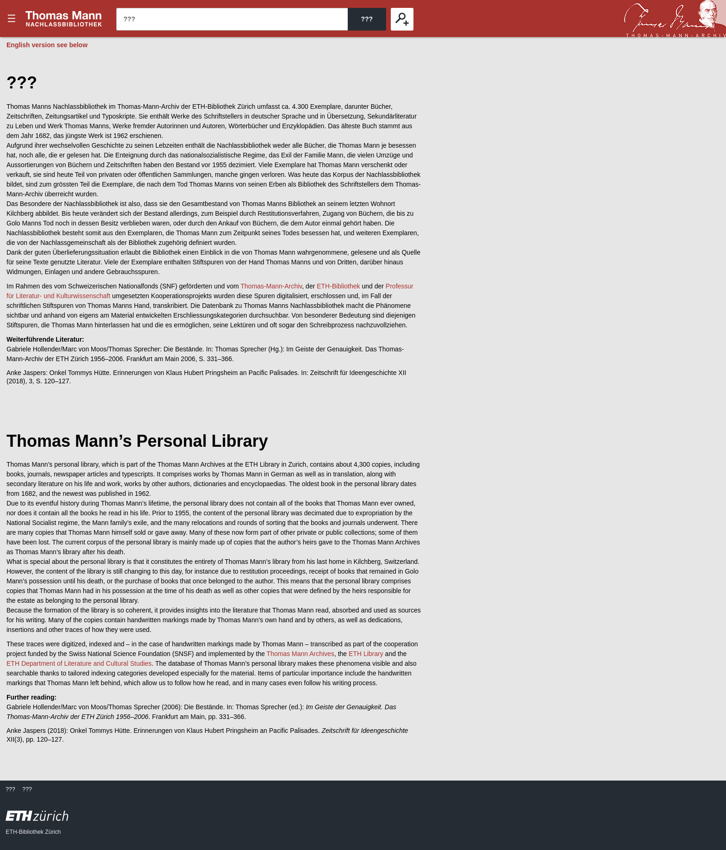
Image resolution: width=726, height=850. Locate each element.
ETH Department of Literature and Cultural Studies (79, 663)
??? (64, 18)
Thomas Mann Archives (300, 653)
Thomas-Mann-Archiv (271, 286)
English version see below (47, 45)
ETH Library (366, 653)
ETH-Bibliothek (338, 286)
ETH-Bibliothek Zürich (33, 832)
